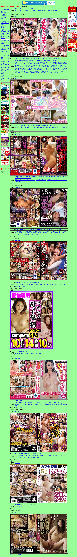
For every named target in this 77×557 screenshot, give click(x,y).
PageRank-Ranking (5, 30)
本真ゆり (19, 69)
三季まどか (63, 455)
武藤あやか (23, 353)
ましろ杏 (23, 10)
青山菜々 (21, 63)
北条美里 (31, 71)
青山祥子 (17, 66)
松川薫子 (37, 455)
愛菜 (37, 65)
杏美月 (23, 65)
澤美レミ (28, 66)
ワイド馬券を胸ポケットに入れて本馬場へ (5, 42)
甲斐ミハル (42, 65)
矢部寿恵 (60, 63)
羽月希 (27, 69)
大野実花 (25, 68)
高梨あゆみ (40, 63)
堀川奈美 (55, 63)
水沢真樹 (51, 232)
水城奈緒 (39, 60)
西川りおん (47, 62)
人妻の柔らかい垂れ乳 (21, 351)
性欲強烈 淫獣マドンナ (21, 407)
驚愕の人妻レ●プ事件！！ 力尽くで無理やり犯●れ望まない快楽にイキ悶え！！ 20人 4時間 (38, 229)
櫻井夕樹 (58, 69)
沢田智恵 (57, 455)
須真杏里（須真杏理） (59, 232)
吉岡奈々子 (45, 10)
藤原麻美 (20, 68)
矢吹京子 (64, 65)
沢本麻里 (35, 404)
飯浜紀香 (56, 72)
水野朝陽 (34, 63)
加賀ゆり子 (23, 66)
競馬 (2, 55)
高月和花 (19, 65)
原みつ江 (21, 455)
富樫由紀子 (46, 127)
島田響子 (51, 404)
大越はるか (20, 72)
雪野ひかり (22, 181)
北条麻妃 (63, 180)
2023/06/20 (17, 359)
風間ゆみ (17, 60)
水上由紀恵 (28, 403)
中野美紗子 (22, 127)
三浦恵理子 (61, 66)
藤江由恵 (42, 62)
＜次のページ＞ (22, 554)
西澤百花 (52, 62)
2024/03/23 (17, 240)
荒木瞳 (23, 69)
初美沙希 (22, 60)
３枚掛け (3, 29)
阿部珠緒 (37, 457)
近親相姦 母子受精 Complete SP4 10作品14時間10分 (28, 282)
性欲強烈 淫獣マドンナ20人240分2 (24, 401)
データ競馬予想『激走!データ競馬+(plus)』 (5, 33)
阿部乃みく (34, 60)
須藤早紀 (36, 69)
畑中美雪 (62, 284)
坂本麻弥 (21, 506)
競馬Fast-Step (4, 51)
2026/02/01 (17, 78)
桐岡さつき (18, 10)
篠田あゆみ (25, 62)
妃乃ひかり (29, 180)
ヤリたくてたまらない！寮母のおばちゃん (26, 8)
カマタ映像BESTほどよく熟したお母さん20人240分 (28, 453)
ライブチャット (5, 75)
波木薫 (23, 403)
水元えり (60, 72)
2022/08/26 (17, 463)
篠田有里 (54, 403)
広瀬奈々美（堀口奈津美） (27, 231)
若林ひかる (39, 66)
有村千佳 (44, 60)
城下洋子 (22, 284)
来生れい (40, 127)
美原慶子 (40, 284)
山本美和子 (28, 60)
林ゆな (25, 63)
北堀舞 (51, 63)
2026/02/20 (17, 16)
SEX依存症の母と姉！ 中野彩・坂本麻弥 (25, 504)
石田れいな (59, 403)
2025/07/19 (17, 134)
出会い (2, 76)
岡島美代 (45, 284)
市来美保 (49, 60)
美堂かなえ (39, 232)
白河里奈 (48, 231)
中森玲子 (62, 71)
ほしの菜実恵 (32, 72)
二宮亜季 (52, 71)
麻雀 (2, 57)
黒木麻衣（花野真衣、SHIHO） (41, 71)
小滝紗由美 (51, 284)
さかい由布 (46, 404)
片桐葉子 (26, 455)
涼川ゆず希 (31, 455)
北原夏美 (26, 72)
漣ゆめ (17, 127)
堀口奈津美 (23, 180)
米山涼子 (17, 284)
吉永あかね (46, 63)
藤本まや (33, 457)
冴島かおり (63, 62)
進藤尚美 (40, 404)
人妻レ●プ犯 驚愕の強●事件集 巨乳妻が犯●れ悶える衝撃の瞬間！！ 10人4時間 (35, 125)
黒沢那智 (37, 62)
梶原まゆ (38, 72)
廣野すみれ (49, 66)
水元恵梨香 (33, 232)
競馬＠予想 (3, 12)
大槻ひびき (55, 66)
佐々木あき (59, 127)
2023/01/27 (17, 411)
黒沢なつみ (62, 404)
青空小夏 (30, 65)
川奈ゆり (19, 404)
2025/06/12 (17, 187)
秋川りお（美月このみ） (47, 72)
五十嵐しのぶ (52, 127)
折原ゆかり (35, 68)
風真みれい (40, 403)
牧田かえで (57, 284)
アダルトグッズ (5, 72)
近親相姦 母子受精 (20, 286)
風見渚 (30, 284)
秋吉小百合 (29, 353)
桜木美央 (57, 62)
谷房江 (28, 457)
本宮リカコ (53, 69)
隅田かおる (30, 404)
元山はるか (57, 68)
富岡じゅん (39, 353)
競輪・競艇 (6, 55)
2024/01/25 (17, 290)
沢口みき (40, 68)
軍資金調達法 (4, 64)
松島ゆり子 (35, 10)
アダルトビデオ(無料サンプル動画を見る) (5, 69)
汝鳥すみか (24, 404)
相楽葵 (34, 65)
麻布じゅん (29, 10)
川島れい (45, 403)
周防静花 (56, 404)
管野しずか (43, 231)
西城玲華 (50, 10)
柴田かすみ (58, 180)
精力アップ (3, 73)
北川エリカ (31, 62)
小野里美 (33, 66)
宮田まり (44, 66)
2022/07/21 (17, 512)
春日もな (29, 68)
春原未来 (53, 65)
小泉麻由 (51, 68)
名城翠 (62, 68)
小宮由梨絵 (47, 455)
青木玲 (20, 62)
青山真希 (55, 10)
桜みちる (26, 71)
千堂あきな (34, 403)
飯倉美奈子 (35, 284)
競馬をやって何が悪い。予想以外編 (5, 23)
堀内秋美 (29, 63)
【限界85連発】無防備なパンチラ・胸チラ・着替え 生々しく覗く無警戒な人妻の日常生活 (38, 58)
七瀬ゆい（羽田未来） (44, 69)
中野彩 (40, 10)
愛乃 (26, 65)
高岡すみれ (59, 65)
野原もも (57, 71)
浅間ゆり (42, 455)
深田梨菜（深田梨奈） (24, 232)
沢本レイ (35, 127)
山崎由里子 (18, 403)
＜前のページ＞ (14, 554)
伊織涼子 (31, 69)
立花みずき (20, 71)
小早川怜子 (46, 68)
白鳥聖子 (52, 455)
